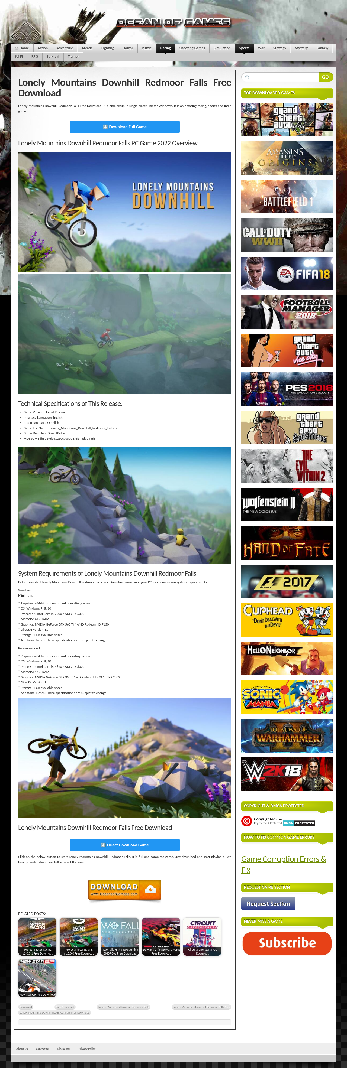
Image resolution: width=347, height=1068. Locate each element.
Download (26, 1007)
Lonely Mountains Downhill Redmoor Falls (123, 1007)
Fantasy (322, 48)
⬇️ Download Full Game (125, 126)
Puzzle (147, 48)
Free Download (65, 1007)
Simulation (222, 48)
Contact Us (42, 1049)
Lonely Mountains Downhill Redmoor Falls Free (201, 1007)
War (261, 48)
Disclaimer (63, 1049)
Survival (53, 56)
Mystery (301, 48)
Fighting (107, 48)
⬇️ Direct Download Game (125, 845)
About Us (22, 1049)
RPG (34, 56)
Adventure (64, 48)
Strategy (279, 48)
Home (24, 48)
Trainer (73, 56)
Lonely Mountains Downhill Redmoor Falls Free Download (55, 1012)
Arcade (87, 48)
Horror (128, 48)
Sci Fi (19, 56)
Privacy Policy (87, 1049)
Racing (165, 49)
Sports (244, 49)
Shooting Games (192, 48)
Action (43, 48)
